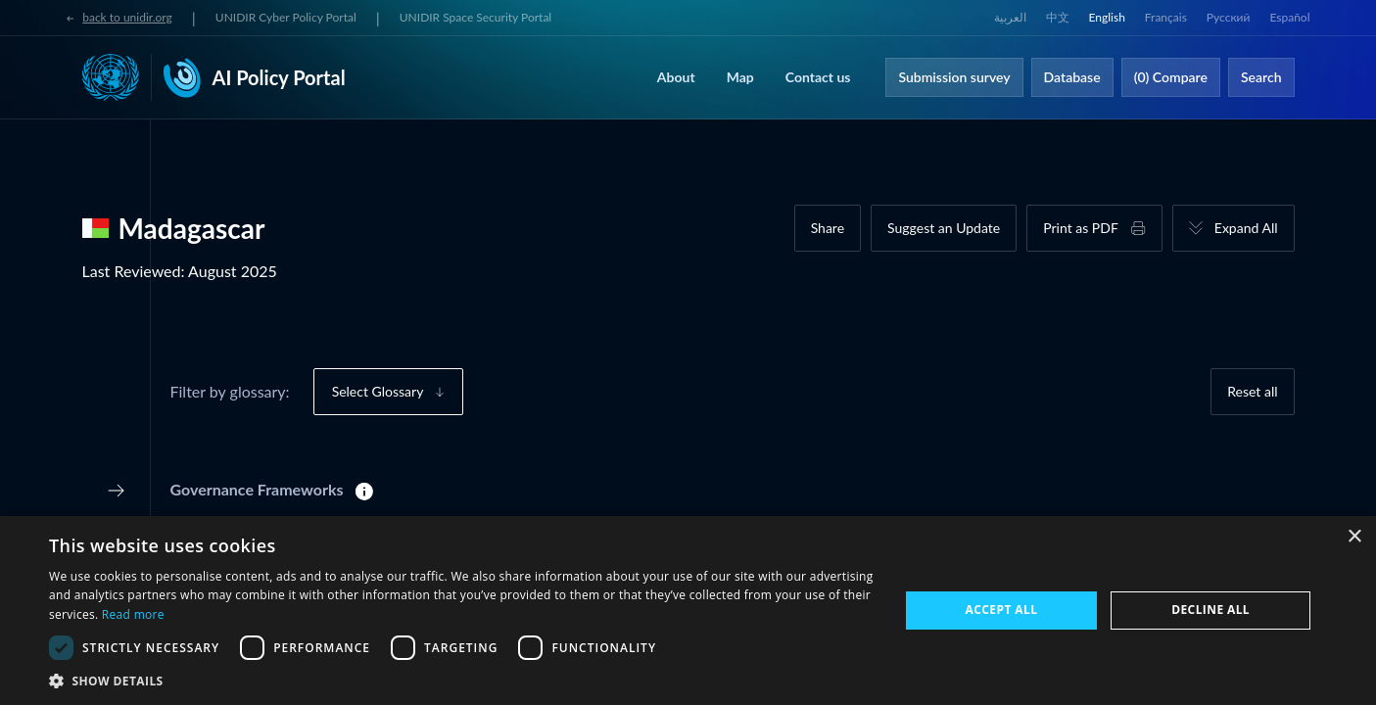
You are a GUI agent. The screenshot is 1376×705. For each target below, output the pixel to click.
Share (827, 227)
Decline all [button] (1210, 609)
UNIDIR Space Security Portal (475, 17)
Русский (1229, 17)
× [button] (1354, 537)
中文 (1057, 17)
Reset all (1252, 391)
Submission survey (954, 77)
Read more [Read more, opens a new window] (133, 614)
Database (1072, 77)
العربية (1010, 17)
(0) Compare (1171, 77)
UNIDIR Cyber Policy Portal (285, 17)
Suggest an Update (943, 227)
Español (1289, 17)
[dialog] (688, 610)
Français (1166, 17)
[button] (461, 680)
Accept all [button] (1002, 609)
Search (1261, 77)
